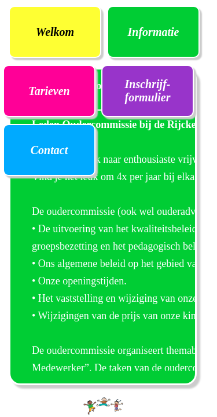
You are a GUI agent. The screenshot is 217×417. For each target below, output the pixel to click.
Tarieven (48, 91)
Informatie (153, 31)
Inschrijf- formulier (148, 91)
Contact (49, 150)
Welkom (55, 31)
